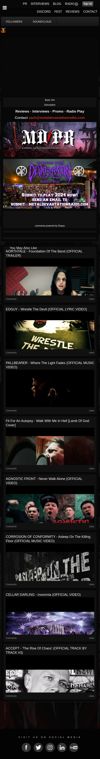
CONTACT (90, 11)
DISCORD (44, 11)
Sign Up (88, 4)
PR (25, 3)
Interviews (41, 111)
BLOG (57, 3)
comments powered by (50, 225)
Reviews (22, 111)
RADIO (69, 3)
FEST (58, 11)
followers (14, 21)
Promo (58, 111)
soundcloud (42, 21)
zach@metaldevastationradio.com (57, 118)
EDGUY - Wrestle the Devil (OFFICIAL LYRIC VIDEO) (46, 309)
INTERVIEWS (40, 3)
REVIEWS (73, 11)
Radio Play (75, 111)
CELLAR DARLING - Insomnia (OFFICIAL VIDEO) (43, 595)
